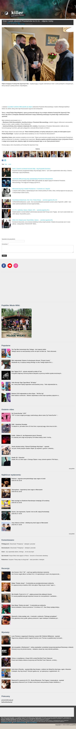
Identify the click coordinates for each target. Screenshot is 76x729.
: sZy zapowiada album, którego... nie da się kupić (18, 551)
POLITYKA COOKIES (32, 722)
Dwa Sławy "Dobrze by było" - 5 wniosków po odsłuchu (29, 605)
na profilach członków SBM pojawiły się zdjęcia (19, 107)
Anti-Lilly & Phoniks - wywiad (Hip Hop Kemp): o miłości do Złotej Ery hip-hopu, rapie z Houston (41, 669)
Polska (8, 22)
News (18, 22)
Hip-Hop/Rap (14, 22)
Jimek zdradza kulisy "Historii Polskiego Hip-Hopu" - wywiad (30, 446)
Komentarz (5, 244)
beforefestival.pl (7, 702)
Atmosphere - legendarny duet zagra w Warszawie (27, 489)
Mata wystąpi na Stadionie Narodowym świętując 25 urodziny (30, 500)
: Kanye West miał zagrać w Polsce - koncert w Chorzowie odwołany (25, 555)
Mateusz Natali (21, 24)
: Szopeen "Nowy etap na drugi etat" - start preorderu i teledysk (23, 559)
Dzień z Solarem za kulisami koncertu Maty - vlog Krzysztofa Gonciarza (31, 168)
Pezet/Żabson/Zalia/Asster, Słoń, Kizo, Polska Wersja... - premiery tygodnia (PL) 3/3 (34, 200)
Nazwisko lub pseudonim (8, 239)
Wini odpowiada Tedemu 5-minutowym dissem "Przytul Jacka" (31, 360)
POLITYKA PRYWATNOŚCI (19, 722)
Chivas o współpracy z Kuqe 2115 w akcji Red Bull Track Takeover (32, 658)
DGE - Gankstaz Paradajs (19, 424)
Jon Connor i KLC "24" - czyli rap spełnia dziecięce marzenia (30, 572)
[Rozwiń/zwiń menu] (72, 14)
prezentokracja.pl (7, 700)
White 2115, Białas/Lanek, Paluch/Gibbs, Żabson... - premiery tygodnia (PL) (32, 220)
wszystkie (71, 468)
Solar (6, 164)
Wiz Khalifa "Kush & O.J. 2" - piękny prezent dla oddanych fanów (32, 594)
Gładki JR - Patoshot (18, 457)
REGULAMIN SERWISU (6, 722)
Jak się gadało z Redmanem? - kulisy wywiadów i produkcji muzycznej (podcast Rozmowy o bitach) (42, 647)
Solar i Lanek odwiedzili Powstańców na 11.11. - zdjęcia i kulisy (28, 21)
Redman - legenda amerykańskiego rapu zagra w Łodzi (28, 478)
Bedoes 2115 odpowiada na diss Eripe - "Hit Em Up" (28, 393)
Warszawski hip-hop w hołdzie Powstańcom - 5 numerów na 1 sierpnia (31, 188)
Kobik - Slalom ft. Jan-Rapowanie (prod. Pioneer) (27, 435)
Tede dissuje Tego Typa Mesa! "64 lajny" (24, 382)
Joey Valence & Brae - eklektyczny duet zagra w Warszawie (30, 522)
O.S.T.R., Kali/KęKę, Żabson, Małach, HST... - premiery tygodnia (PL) (30, 210)
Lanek (9, 164)
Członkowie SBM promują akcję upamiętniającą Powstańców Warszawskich (32, 178)
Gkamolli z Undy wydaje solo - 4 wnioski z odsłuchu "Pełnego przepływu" (34, 616)
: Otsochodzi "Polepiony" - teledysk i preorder (18, 544)
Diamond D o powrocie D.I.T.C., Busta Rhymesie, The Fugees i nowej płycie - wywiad (38, 680)
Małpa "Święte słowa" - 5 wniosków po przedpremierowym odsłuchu (33, 583)
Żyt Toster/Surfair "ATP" (19, 413)
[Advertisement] (38, 4)
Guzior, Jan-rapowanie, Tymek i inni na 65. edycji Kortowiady (30, 511)
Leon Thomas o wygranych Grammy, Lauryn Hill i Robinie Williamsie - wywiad (36, 636)
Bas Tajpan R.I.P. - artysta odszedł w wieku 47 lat (27, 371)
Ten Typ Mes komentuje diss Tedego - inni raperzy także (29, 349)
